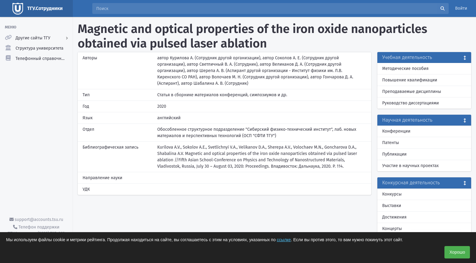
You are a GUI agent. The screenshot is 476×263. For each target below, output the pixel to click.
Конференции (396, 131)
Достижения (394, 217)
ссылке (284, 239)
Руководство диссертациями (410, 103)
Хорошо (457, 252)
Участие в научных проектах (410, 165)
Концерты (392, 228)
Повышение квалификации (409, 80)
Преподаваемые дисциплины (411, 91)
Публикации (394, 154)
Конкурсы (392, 194)
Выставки (391, 205)
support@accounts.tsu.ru (36, 219)
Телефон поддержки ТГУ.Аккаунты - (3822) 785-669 (36, 230)
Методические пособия (405, 68)
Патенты (390, 142)
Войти (461, 8)
